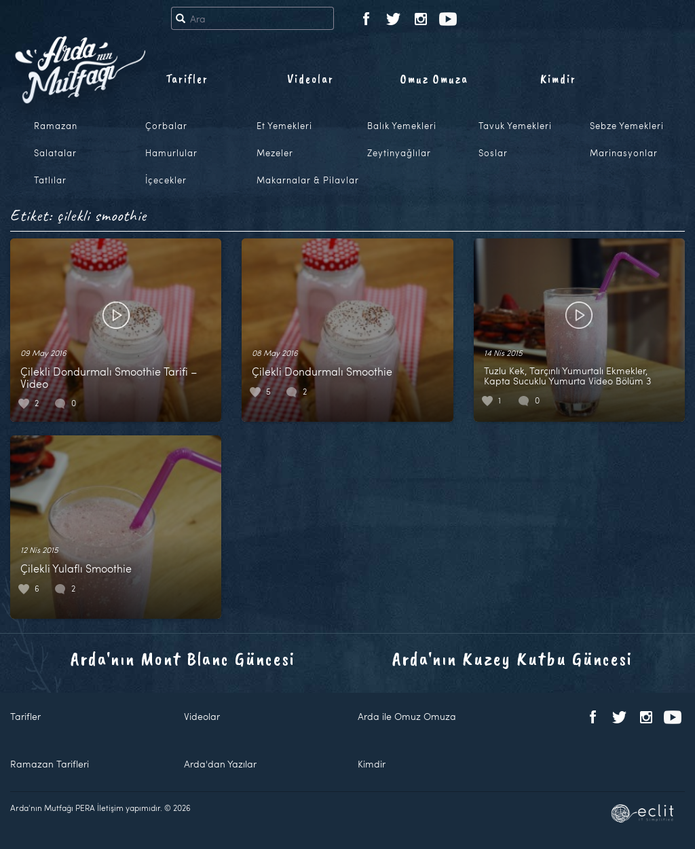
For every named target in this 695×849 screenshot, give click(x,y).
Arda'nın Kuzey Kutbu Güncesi (512, 658)
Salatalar (55, 153)
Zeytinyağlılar (399, 153)
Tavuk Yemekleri (515, 126)
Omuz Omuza (434, 78)
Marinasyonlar (624, 153)
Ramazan (55, 126)
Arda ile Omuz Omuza (407, 716)
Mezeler (275, 153)
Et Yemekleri (284, 126)
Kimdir (558, 78)
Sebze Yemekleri (627, 126)
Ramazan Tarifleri (49, 763)
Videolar (310, 78)
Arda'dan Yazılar (220, 763)
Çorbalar (166, 126)
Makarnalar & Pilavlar (308, 180)
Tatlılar (50, 180)
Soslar (493, 153)
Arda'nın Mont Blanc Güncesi (183, 658)
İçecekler (166, 180)
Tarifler (187, 78)
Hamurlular (171, 153)
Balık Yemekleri (401, 126)
